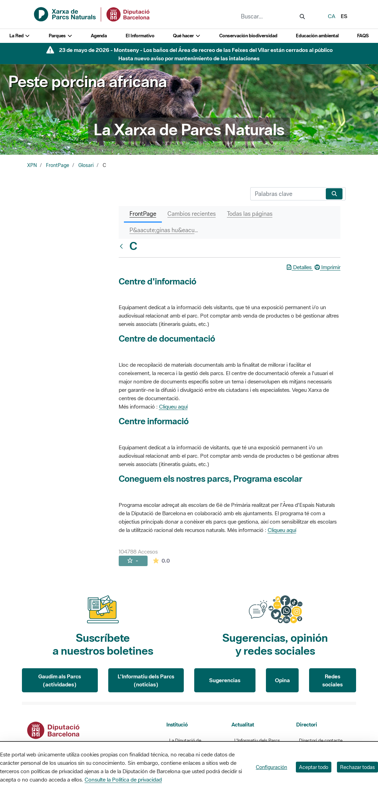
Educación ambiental (317, 36)
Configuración (271, 767)
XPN (32, 165)
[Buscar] (286, 193)
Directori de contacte (320, 741)
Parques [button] (60, 36)
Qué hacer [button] (186, 36)
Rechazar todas (357, 767)
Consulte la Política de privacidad (123, 779)
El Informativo (140, 36)
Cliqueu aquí (173, 406)
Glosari (86, 165)
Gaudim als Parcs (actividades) (59, 680)
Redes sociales (332, 680)
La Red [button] (19, 36)
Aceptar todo (313, 767)
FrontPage (57, 165)
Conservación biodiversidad (248, 36)
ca (331, 16)
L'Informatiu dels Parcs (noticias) (146, 680)
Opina (282, 680)
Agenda (99, 36)
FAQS (363, 36)
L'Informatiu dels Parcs (257, 741)
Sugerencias (225, 680)
